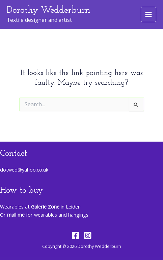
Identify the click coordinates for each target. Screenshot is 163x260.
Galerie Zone (45, 206)
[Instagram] (88, 235)
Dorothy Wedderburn (48, 10)
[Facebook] (76, 235)
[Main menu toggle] (148, 14)
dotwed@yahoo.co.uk (24, 169)
